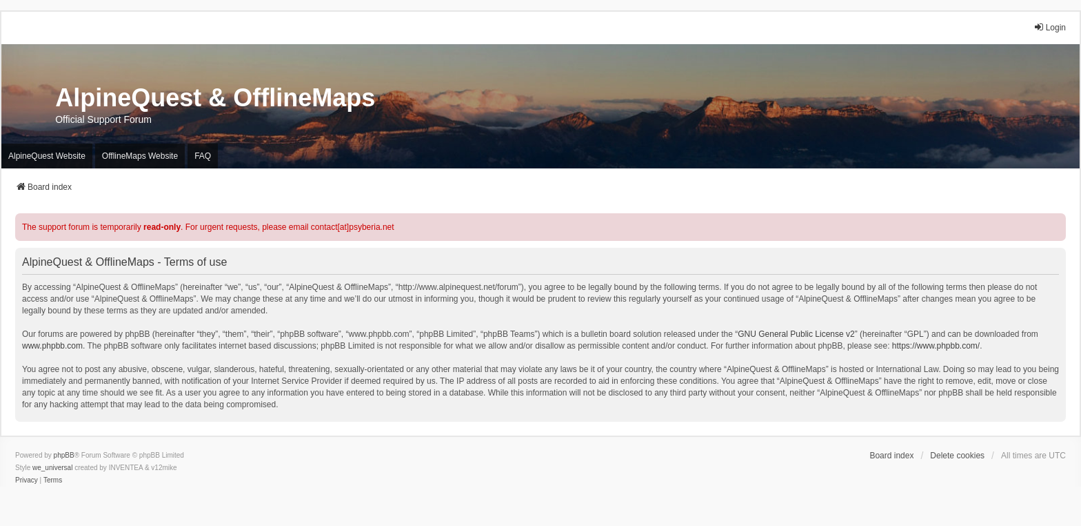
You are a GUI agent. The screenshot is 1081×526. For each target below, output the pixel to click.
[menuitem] (26, 480)
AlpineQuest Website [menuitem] (46, 156)
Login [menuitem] (1049, 27)
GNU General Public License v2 (796, 334)
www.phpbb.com (52, 346)
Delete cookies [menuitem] (957, 455)
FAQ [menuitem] (202, 156)
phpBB (64, 455)
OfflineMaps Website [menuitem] (140, 156)
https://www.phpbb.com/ (936, 346)
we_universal (52, 467)
